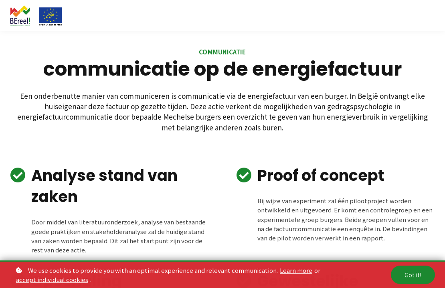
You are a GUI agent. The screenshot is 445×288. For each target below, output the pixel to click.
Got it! (413, 277)
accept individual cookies (52, 281)
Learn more (296, 272)
